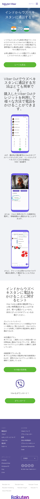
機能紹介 (4, 431)
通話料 (3, 443)
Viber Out (4, 440)
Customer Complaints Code (27, 448)
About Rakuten (6, 491)
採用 (22, 437)
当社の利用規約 (26, 440)
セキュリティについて (8, 437)
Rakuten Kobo (19, 484)
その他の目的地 (20, 369)
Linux (3, 472)
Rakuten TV (34, 487)
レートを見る (20, 65)
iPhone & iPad (5, 463)
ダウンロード (20, 401)
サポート (4, 446)
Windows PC (5, 466)
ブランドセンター (26, 434)
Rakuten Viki (6, 484)
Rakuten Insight (22, 487)
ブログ (3, 434)
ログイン (32, 4)
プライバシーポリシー (28, 443)
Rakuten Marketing (8, 487)
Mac (2, 469)
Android (3, 460)
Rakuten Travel (33, 484)
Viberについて (25, 431)
